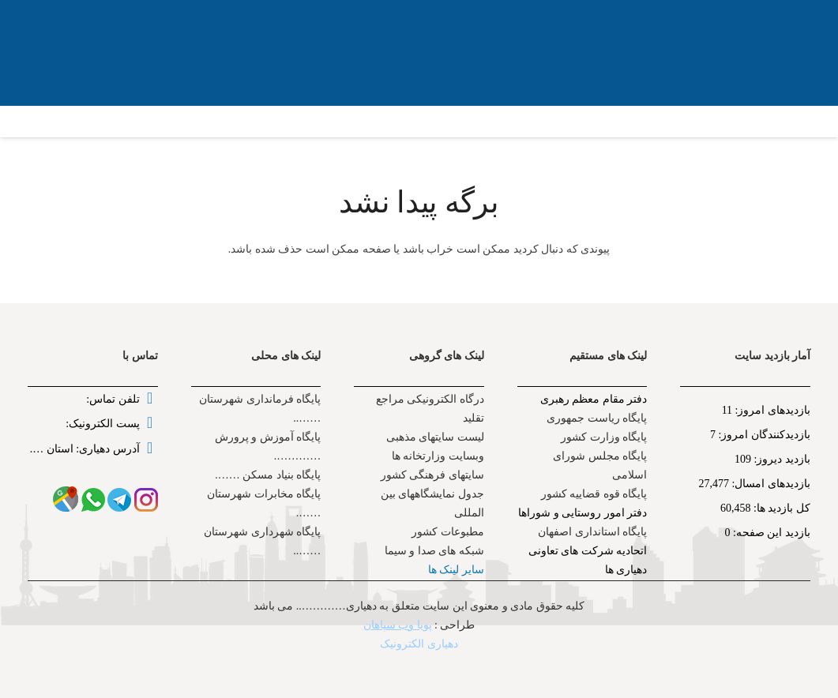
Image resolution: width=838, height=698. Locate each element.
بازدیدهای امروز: (771, 410)
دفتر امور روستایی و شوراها (582, 513)
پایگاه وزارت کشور (604, 437)
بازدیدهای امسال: (769, 484)
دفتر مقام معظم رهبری (594, 399)
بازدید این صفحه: (770, 533)
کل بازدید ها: (780, 508)
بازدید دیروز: (780, 459)
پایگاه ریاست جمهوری (597, 418)
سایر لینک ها (456, 570)
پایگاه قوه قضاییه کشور (594, 494)
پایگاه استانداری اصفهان (592, 532)
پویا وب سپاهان (397, 625)
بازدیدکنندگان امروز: (763, 435)
